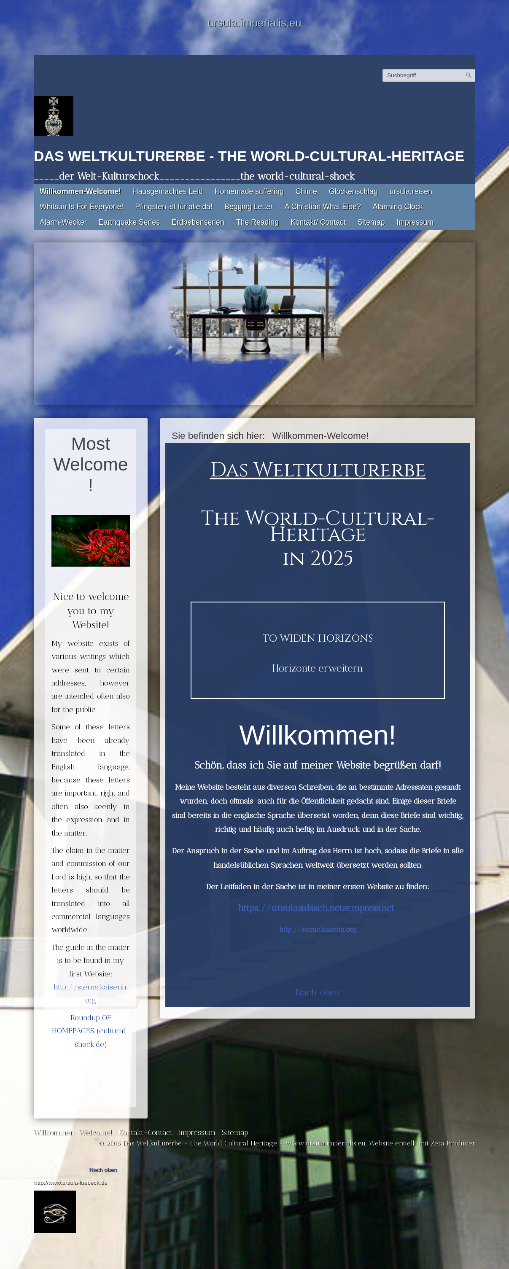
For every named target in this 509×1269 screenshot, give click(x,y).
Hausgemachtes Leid (168, 191)
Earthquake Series (129, 222)
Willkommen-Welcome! (80, 191)
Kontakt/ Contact (318, 222)
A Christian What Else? (323, 206)
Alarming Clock (398, 206)
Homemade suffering (249, 191)
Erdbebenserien (198, 222)
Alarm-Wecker (63, 222)
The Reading (257, 222)
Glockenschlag (353, 191)
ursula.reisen (411, 191)
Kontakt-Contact (145, 1132)
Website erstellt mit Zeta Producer (422, 1143)
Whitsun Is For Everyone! (81, 206)
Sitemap (371, 222)
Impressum (414, 222)
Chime (306, 191)
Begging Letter (248, 206)
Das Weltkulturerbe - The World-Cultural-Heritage (249, 156)
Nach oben (317, 992)
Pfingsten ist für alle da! (174, 206)
